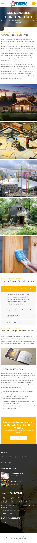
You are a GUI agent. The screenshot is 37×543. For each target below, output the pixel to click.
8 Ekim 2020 (15, 475)
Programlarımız (17, 473)
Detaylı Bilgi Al (18, 438)
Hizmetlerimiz (16, 481)
